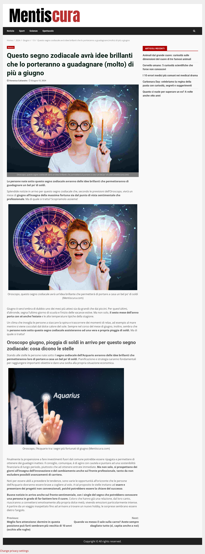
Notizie (10, 31)
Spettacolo (48, 31)
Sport (22, 31)
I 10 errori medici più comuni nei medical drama (170, 75)
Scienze (33, 31)
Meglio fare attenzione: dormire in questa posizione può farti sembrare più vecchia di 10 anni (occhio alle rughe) (40, 523)
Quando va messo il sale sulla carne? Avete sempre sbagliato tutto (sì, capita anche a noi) (106, 521)
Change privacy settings (14, 551)
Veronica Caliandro (18, 80)
